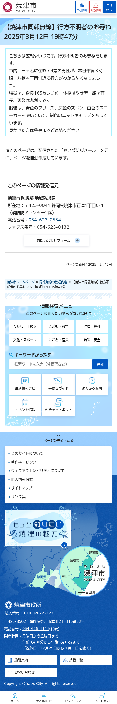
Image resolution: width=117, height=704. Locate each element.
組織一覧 (76, 660)
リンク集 (18, 497)
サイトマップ (21, 488)
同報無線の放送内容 (53, 282)
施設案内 (21, 660)
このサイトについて (27, 453)
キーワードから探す (33, 355)
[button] (95, 7)
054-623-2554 (44, 220)
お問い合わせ (24, 672)
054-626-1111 (35, 629)
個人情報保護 (22, 479)
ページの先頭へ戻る (58, 440)
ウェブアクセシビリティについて (38, 470)
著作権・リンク (23, 462)
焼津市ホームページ (21, 282)
